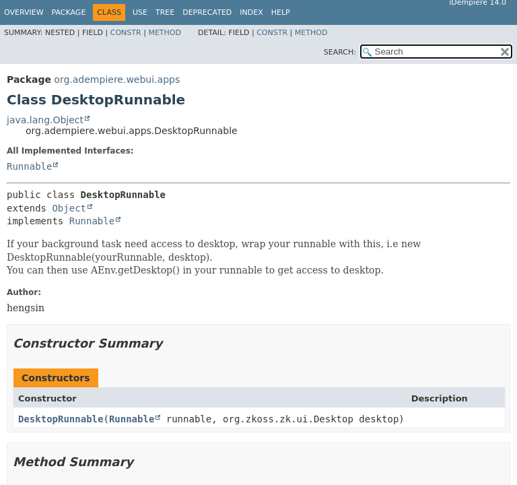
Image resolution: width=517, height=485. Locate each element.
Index (251, 12)
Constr (125, 32)
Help (280, 12)
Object (69, 208)
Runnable (29, 166)
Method (164, 32)
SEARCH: (340, 52)
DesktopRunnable (60, 419)
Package (69, 12)
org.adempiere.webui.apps (117, 79)
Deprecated (207, 12)
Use (140, 12)
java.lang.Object (45, 120)
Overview (24, 12)
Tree (165, 12)
